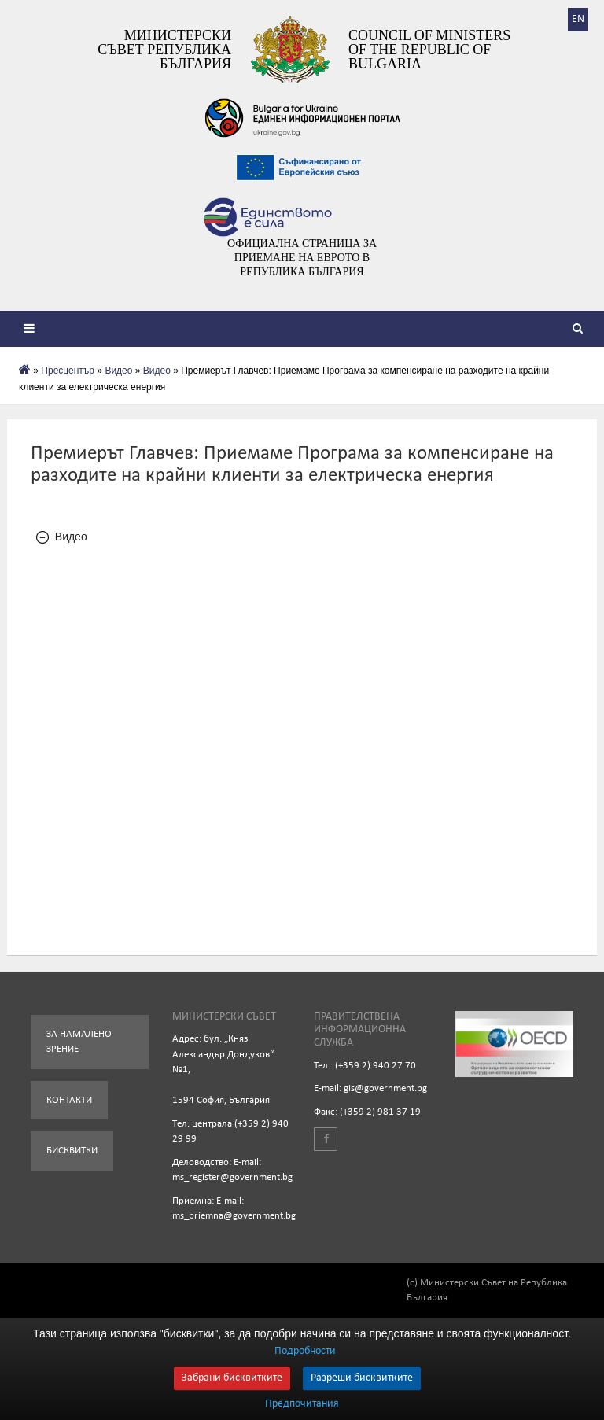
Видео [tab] (61, 537)
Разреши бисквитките (362, 1378)
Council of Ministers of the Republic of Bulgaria (429, 49)
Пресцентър (67, 370)
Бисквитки (72, 1150)
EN (578, 19)
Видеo (118, 370)
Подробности (305, 1351)
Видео (157, 370)
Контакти (69, 1100)
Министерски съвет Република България (164, 49)
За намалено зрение (79, 1042)
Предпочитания (302, 1404)
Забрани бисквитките (232, 1378)
